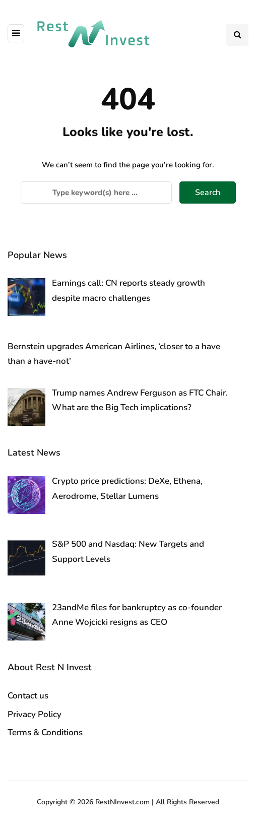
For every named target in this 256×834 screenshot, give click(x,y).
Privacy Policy (34, 714)
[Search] (96, 192)
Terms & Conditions (45, 732)
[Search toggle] (237, 35)
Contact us (28, 695)
